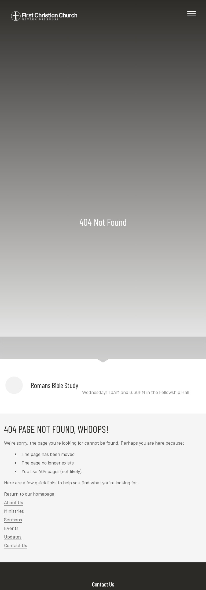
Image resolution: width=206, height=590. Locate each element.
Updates (12, 537)
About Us (13, 502)
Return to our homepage (29, 494)
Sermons (13, 519)
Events (11, 528)
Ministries (14, 511)
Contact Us (15, 545)
